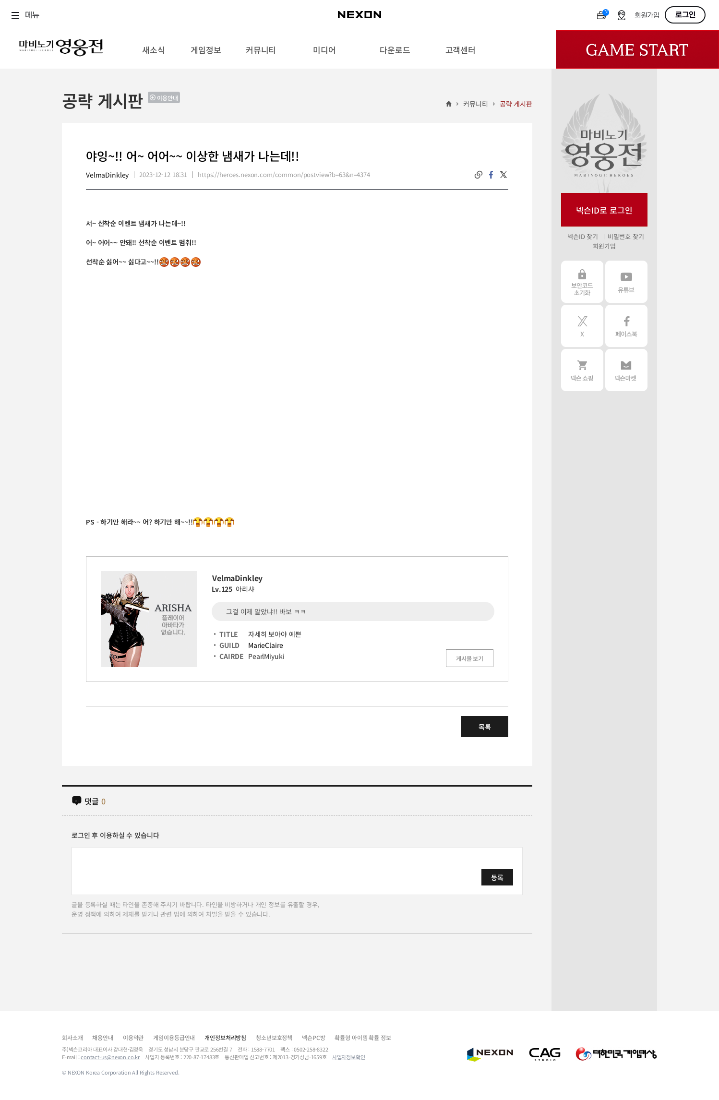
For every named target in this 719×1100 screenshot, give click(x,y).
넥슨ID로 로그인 (604, 210)
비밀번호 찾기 (626, 236)
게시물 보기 (469, 658)
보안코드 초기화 (582, 282)
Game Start (637, 49)
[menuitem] (154, 49)
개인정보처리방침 (225, 1037)
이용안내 (167, 98)
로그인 (685, 15)
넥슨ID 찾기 (582, 236)
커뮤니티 (475, 103)
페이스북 (626, 326)
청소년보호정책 (274, 1037)
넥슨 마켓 (626, 370)
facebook (491, 174)
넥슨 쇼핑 (582, 370)
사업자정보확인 (348, 1057)
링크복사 (478, 174)
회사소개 (72, 1037)
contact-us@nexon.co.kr (110, 1057)
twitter (503, 174)
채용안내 (102, 1037)
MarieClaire (265, 645)
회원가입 (647, 16)
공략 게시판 (516, 103)
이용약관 (133, 1037)
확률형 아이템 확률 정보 (363, 1037)
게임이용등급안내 (174, 1037)
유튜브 (626, 282)
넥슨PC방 (313, 1037)
